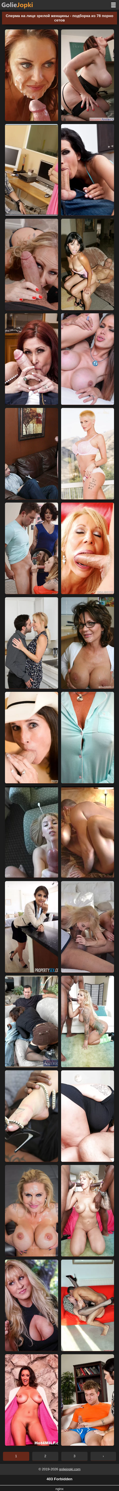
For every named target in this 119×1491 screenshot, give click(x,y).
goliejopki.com (70, 1469)
